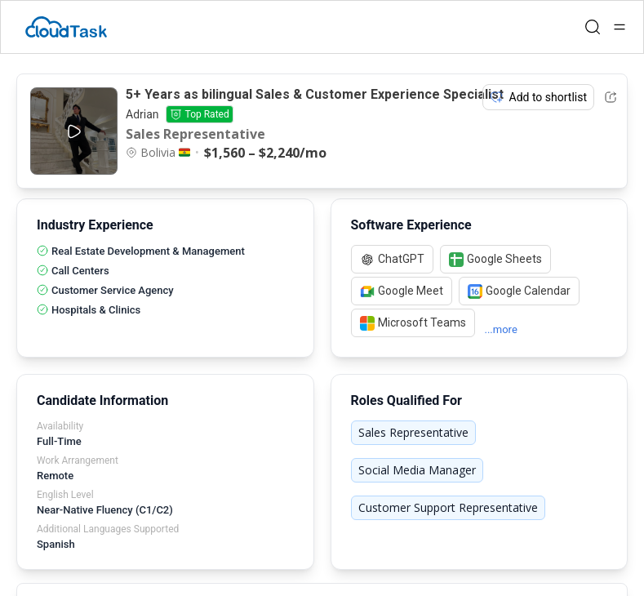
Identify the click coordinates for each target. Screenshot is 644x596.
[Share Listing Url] (610, 97)
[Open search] (592, 27)
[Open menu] (619, 27)
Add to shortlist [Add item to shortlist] (539, 97)
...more (501, 329)
